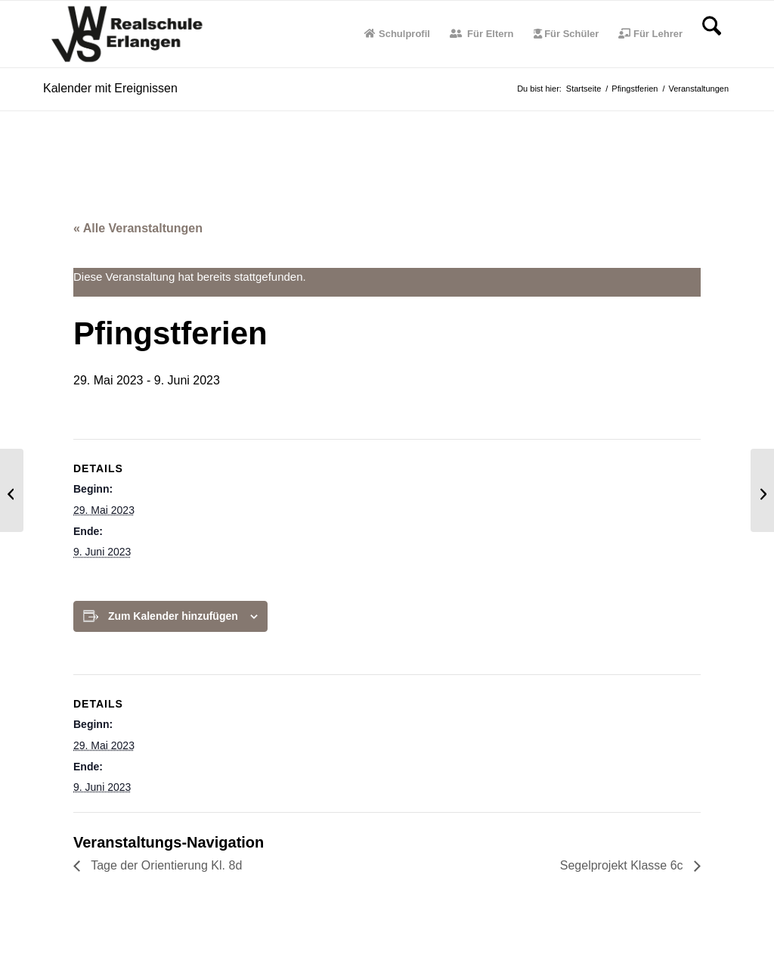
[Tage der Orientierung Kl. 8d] (11, 490)
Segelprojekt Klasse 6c (623, 865)
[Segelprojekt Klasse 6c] (762, 490)
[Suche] (711, 34)
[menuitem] (397, 34)
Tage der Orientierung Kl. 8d (165, 865)
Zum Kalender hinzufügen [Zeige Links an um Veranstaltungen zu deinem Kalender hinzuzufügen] (173, 616)
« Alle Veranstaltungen (138, 228)
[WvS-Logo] (129, 34)
